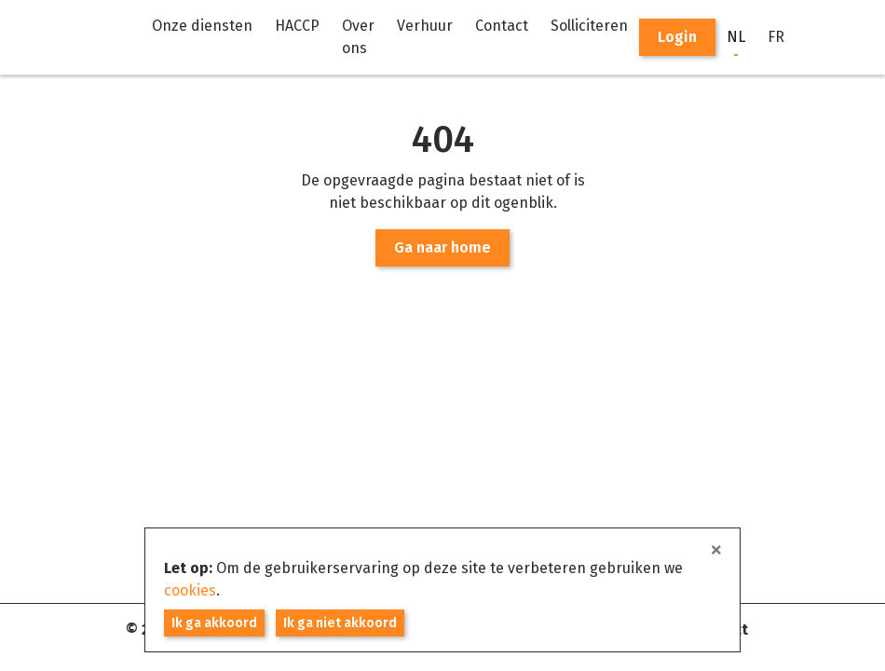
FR (776, 37)
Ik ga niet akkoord (340, 623)
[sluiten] (716, 550)
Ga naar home (442, 247)
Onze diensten (202, 25)
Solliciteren (589, 25)
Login (677, 37)
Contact (501, 25)
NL (736, 37)
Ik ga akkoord (214, 623)
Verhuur (425, 25)
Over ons (358, 37)
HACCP (297, 25)
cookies (190, 590)
